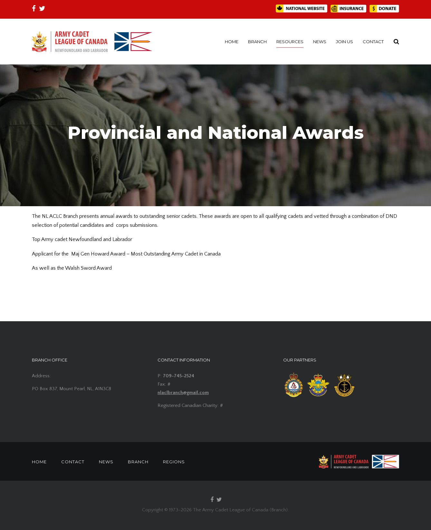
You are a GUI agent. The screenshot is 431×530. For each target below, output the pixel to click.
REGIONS (174, 461)
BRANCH (257, 41)
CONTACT (373, 41)
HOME (231, 41)
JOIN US (344, 41)
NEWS (319, 41)
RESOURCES (289, 41)
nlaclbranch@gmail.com (183, 392)
